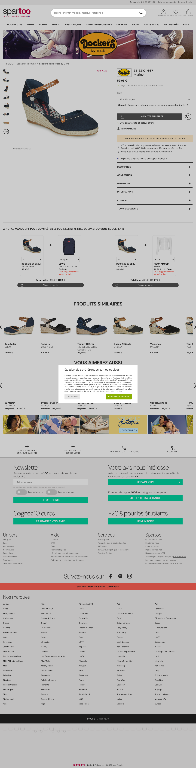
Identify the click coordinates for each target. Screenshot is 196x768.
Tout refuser (72, 396)
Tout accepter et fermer (118, 396)
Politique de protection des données (107, 391)
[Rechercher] (141, 13)
